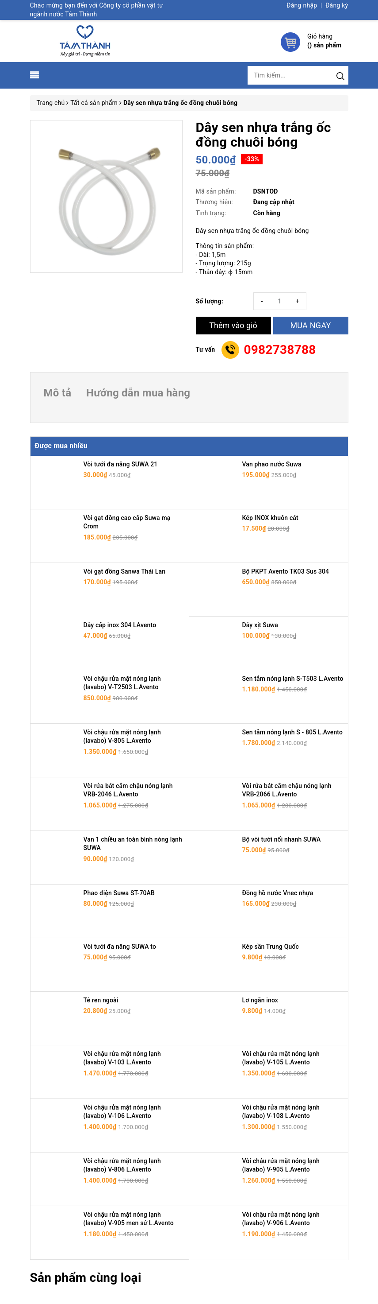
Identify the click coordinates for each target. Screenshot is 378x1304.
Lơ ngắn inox (260, 1000)
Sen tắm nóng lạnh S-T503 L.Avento (293, 678)
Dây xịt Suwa (260, 625)
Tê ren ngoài (101, 1000)
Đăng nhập (301, 5)
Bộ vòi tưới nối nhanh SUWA (281, 839)
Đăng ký (336, 5)
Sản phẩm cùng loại (85, 1277)
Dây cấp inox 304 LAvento (120, 625)
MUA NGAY (310, 325)
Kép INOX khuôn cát (270, 517)
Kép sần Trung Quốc (270, 946)
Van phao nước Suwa (272, 464)
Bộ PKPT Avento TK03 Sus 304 (285, 571)
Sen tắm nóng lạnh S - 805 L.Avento (292, 732)
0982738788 (280, 349)
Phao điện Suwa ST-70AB (119, 892)
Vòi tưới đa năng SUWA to (120, 946)
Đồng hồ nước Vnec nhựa (277, 892)
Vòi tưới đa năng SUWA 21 (121, 464)
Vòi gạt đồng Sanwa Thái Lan (125, 571)
